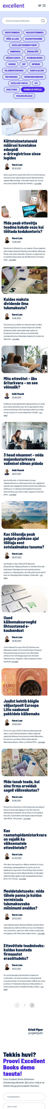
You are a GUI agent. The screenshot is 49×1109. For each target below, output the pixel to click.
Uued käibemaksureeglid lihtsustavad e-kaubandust (20, 624)
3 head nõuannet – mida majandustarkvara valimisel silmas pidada (24, 459)
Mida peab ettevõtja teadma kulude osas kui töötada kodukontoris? (24, 227)
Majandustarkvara (14, 70)
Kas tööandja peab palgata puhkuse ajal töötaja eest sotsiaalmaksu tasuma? (24, 540)
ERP (24, 64)
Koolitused (11, 89)
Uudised (12, 64)
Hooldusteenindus (35, 32)
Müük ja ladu (12, 39)
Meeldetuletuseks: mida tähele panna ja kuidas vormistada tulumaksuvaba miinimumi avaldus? (24, 899)
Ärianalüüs (32, 51)
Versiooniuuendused (33, 77)
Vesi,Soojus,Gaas (24, 96)
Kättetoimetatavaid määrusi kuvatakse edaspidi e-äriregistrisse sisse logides (22, 149)
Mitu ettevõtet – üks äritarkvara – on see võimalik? (21, 382)
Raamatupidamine (33, 39)
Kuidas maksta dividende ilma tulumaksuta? (16, 303)
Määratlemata (13, 58)
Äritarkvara (11, 77)
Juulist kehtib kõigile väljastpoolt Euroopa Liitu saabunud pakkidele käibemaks (22, 707)
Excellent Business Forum (24, 45)
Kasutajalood (37, 70)
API (36, 83)
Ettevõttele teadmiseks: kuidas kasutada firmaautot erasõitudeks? (24, 952)
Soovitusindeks (12, 32)
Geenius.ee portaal (33, 89)
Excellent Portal (19, 83)
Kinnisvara (15, 51)
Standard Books (34, 58)
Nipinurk (36, 64)
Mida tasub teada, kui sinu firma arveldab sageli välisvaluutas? (22, 785)
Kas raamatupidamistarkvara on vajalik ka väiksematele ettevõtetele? (25, 839)
